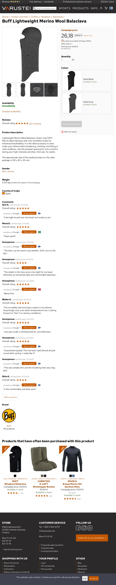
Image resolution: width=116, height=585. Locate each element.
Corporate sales (47, 548)
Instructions (9, 569)
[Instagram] (84, 528)
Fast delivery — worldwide (42, 1)
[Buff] (9, 421)
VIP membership (48, 566)
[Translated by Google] (11, 213)
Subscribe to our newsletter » (92, 538)
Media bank (82, 569)
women (10, 171)
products (81, 8)
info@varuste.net (47, 530)
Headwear (46, 16)
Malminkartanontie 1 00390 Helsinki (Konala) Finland (20, 527)
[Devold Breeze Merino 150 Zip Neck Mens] (72, 474)
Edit (85, 578)
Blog (79, 563)
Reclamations (9, 566)
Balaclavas (59, 16)
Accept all (94, 578)
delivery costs (88, 35)
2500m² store (107, 1)
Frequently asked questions (52, 545)
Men (4, 171)
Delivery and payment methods (16, 572)
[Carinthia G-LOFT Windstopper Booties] (44, 474)
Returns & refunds (11, 563)
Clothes (35, 16)
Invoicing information (49, 551)
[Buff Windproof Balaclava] (15, 474)
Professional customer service (77, 1)
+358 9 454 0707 (51, 527)
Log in (43, 563)
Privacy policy (46, 569)
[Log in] (101, 8)
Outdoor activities (20, 16)
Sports (64, 8)
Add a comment (10, 397)
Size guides (82, 566)
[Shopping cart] (106, 8)
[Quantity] (66, 59)
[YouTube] (89, 528)
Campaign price (69, 30)
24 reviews (35, 123)
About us (81, 572)
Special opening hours (13, 549)
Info (94, 8)
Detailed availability (11, 111)
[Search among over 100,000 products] (45, 8)
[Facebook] (78, 528)
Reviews (11, 1)
